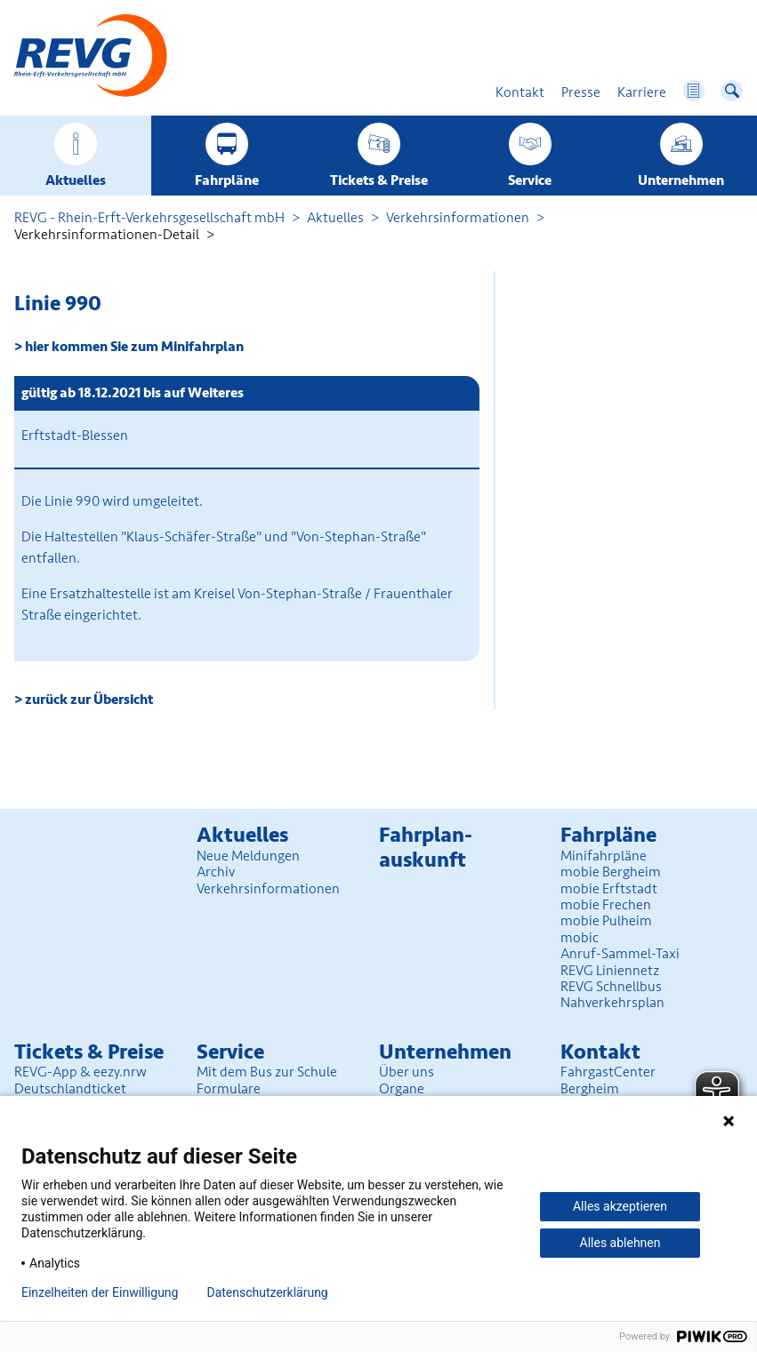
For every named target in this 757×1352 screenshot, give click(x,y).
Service (530, 180)
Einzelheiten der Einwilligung (99, 1292)
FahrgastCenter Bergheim (608, 1080)
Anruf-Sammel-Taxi (620, 954)
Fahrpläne (227, 180)
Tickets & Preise (379, 180)
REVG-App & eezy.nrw (80, 1072)
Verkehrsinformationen (457, 218)
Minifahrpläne (603, 856)
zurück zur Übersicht (89, 699)
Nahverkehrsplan (612, 1003)
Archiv (216, 872)
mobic (579, 938)
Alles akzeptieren (620, 1206)
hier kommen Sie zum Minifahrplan (134, 347)
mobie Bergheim (610, 872)
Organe (401, 1089)
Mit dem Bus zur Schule (267, 1072)
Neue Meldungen (248, 856)
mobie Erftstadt (608, 889)
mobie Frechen (605, 905)
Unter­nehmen (681, 180)
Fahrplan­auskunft (425, 847)
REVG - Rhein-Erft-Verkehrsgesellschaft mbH (149, 218)
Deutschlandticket (70, 1089)
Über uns (406, 1072)
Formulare (229, 1089)
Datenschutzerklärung (266, 1292)
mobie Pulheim (606, 921)
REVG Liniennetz (609, 971)
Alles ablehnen (620, 1243)
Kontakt (600, 1052)
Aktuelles (75, 180)
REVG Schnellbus (611, 987)
